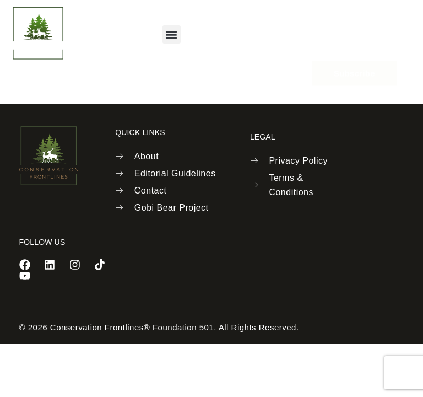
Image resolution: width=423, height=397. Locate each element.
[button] (171, 34)
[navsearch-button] (292, 33)
